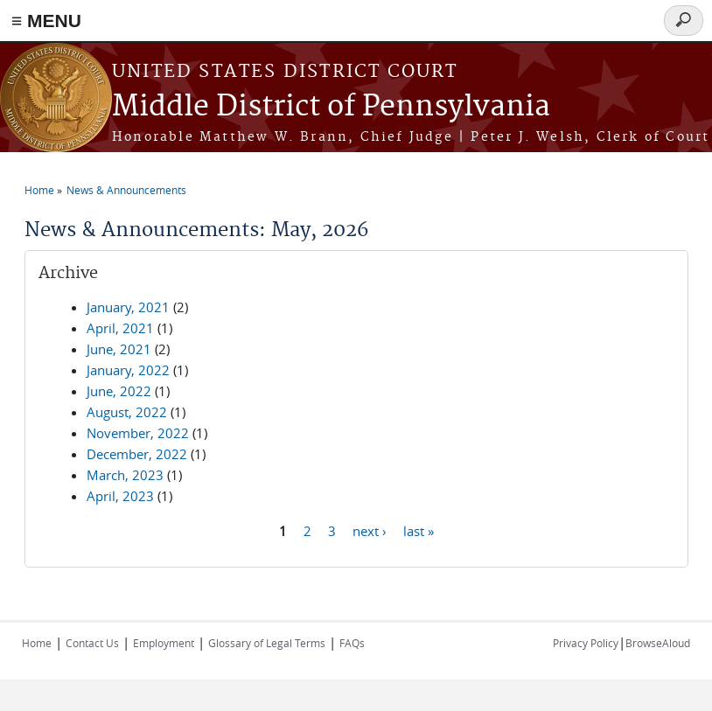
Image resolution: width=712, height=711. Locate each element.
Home (39, 190)
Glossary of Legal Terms (266, 643)
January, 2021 (128, 307)
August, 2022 (127, 412)
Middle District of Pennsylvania (331, 107)
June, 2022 (119, 391)
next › (370, 530)
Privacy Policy (585, 643)
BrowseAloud (657, 643)
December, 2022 (137, 454)
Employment (163, 643)
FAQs (352, 643)
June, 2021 (119, 349)
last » (418, 530)
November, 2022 (138, 433)
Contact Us (92, 643)
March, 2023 (125, 475)
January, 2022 (128, 370)
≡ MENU (46, 20)
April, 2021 (120, 328)
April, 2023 (120, 496)
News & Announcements (126, 190)
